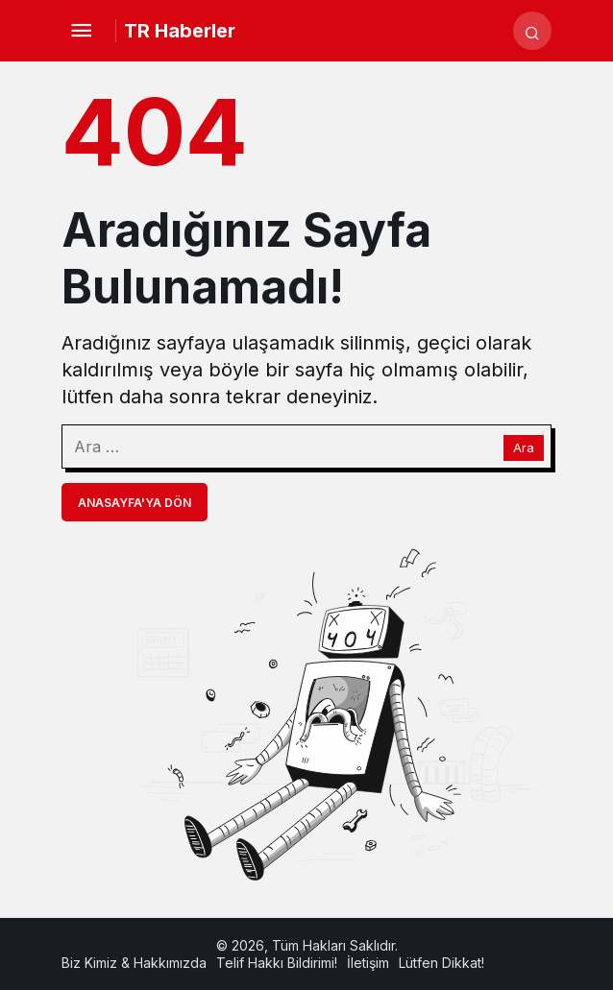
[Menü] (80, 31)
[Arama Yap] (532, 31)
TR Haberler (179, 30)
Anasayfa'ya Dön (134, 502)
